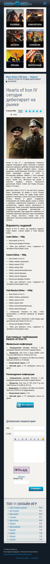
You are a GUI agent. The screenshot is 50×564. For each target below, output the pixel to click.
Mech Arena (14, 520)
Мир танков (14, 514)
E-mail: (8, 434)
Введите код (18, 478)
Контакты (34, 558)
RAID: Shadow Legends (18, 508)
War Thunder (14, 511)
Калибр (12, 533)
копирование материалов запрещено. (18, 554)
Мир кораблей (15, 527)
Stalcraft (13, 530)
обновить (21, 477)
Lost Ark (12, 539)
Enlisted (12, 536)
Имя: (8, 428)
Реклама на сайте (22, 558)
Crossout (13, 517)
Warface (13, 523)
